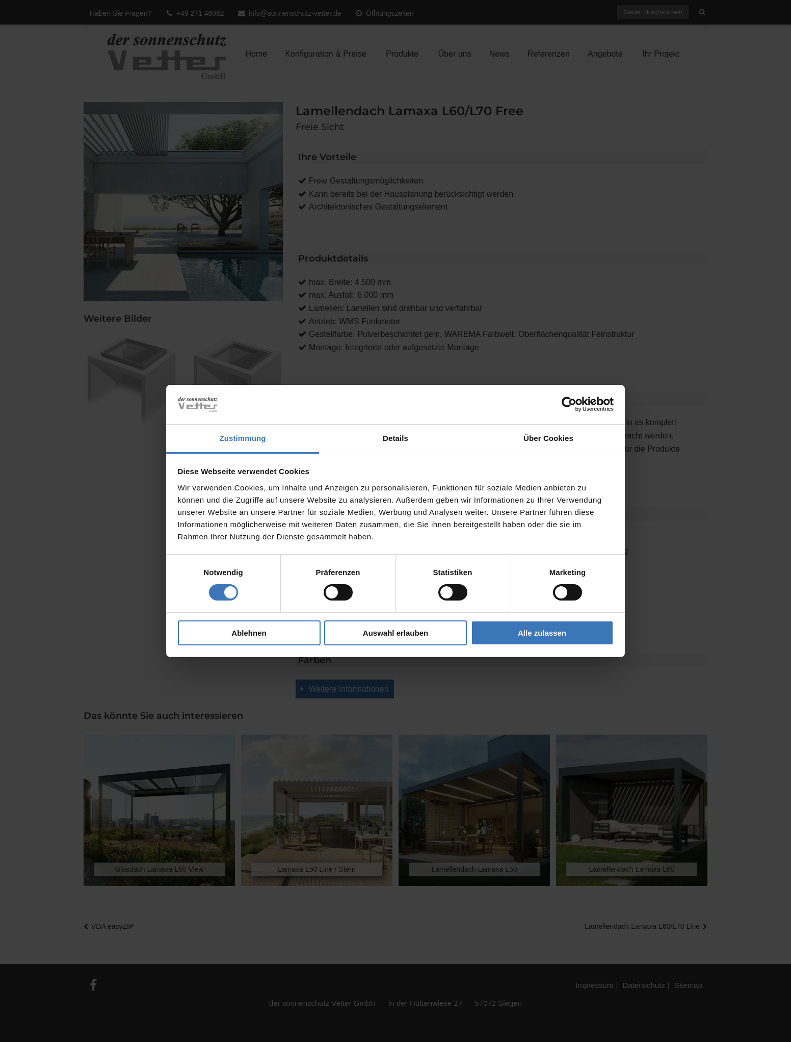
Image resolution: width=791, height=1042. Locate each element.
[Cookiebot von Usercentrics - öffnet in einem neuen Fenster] (569, 404)
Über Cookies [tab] (548, 438)
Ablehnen (248, 633)
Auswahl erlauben (395, 633)
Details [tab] (395, 438)
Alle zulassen (542, 633)
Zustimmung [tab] (243, 438)
